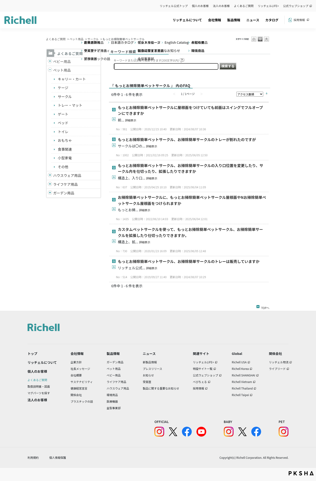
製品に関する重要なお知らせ (161, 388)
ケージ (63, 87)
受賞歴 (147, 382)
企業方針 (76, 362)
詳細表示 (130, 120)
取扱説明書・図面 (39, 386)
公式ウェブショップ (295, 6)
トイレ (63, 131)
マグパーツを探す (39, 393)
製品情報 (233, 20)
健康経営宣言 (79, 388)
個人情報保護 (57, 457)
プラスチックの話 (82, 401)
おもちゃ (65, 140)
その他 (63, 166)
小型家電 (65, 157)
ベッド (63, 122)
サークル (93, 39)
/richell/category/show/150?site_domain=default (50, 193)
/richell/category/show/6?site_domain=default (50, 184)
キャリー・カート (72, 79)
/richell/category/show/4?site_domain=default (50, 70)
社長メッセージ (80, 369)
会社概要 (76, 375)
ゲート (63, 114)
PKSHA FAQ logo (301, 473)
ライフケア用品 (65, 184)
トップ (32, 353)
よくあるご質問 (244, 6)
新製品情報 (150, 362)
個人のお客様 (200, 6)
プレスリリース (152, 369)
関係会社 (76, 395)
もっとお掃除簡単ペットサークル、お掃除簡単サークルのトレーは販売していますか (189, 261)
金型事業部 (114, 408)
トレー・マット (70, 105)
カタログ (271, 20)
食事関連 (65, 149)
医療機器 (112, 401)
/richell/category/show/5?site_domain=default (50, 61)
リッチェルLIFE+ (268, 6)
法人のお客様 (221, 6)
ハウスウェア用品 (67, 175)
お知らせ (148, 375)
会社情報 (214, 20)
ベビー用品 (62, 61)
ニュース (252, 20)
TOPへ (265, 307)
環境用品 (112, 395)
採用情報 (299, 20)
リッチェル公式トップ (174, 6)
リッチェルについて (187, 20)
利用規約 (33, 457)
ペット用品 (77, 39)
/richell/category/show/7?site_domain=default (50, 175)
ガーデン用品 (63, 192)
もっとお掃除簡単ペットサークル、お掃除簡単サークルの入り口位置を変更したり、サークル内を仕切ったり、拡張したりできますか (190, 168)
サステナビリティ (82, 382)
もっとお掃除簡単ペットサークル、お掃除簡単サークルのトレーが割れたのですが (187, 139)
